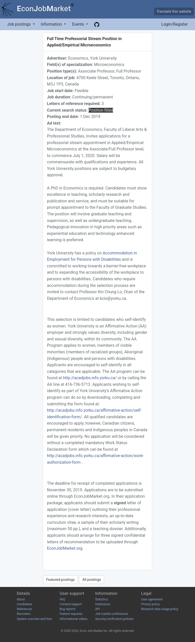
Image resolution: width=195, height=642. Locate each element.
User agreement (152, 599)
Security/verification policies (114, 619)
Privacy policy (150, 604)
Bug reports (67, 609)
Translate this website (174, 11)
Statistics (101, 599)
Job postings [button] (19, 24)
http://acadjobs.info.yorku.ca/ (90, 377)
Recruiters (23, 614)
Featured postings (60, 580)
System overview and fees (34, 619)
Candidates (24, 604)
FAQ (62, 599)
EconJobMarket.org (65, 548)
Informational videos (74, 619)
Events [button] (78, 24)
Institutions (102, 604)
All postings (91, 580)
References (24, 609)
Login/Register (174, 24)
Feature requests (71, 614)
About (21, 599)
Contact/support (71, 604)
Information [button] (52, 24)
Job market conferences (111, 614)
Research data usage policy (159, 609)
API (97, 609)
